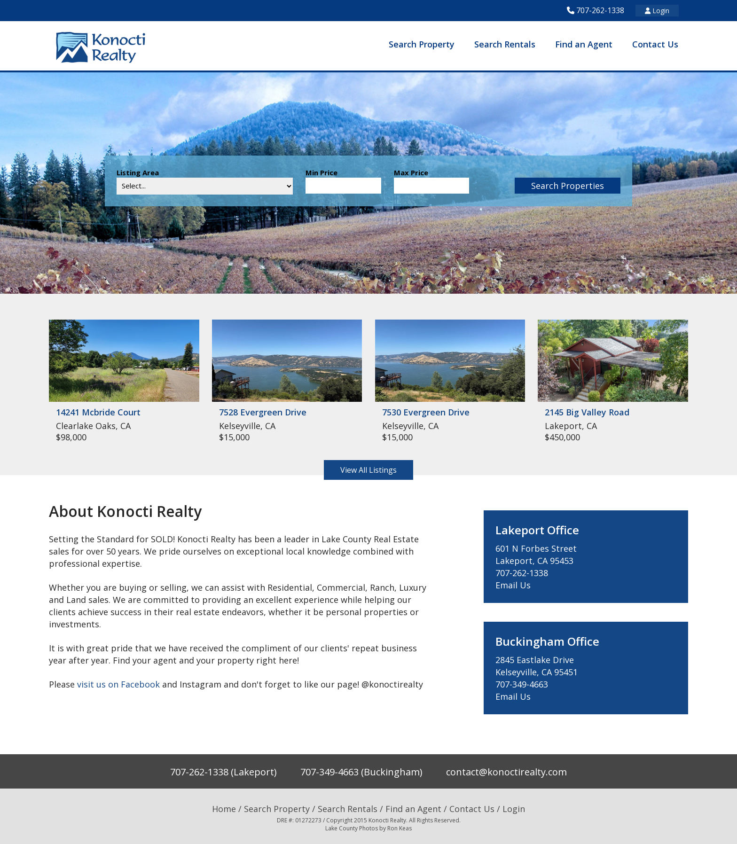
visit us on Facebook (118, 684)
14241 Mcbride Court (98, 412)
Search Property (422, 44)
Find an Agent (583, 44)
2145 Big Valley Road (587, 412)
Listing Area (138, 172)
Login (657, 10)
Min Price (321, 172)
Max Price (411, 172)
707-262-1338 (600, 10)
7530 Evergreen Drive (426, 412)
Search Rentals (504, 44)
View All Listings (368, 470)
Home (224, 808)
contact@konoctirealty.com (506, 772)
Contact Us (655, 44)
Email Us (513, 585)
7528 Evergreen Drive (262, 412)
